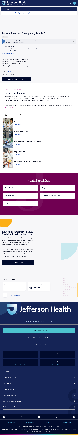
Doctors (7, 285)
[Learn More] (18, 262)
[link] (20, 53)
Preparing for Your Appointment (37, 286)
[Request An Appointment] (16, 79)
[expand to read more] (9, 108)
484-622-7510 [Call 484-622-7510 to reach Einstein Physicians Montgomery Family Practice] (11, 71)
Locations (6, 9)
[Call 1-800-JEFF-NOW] (39, 344)
